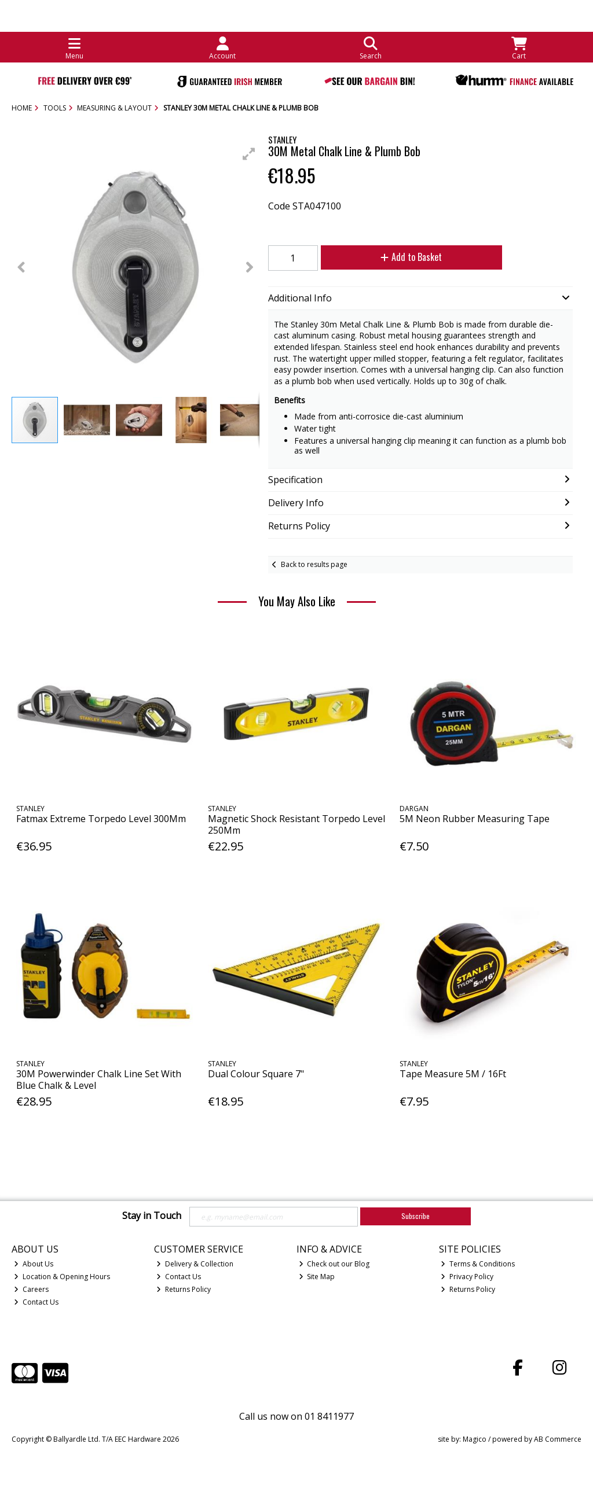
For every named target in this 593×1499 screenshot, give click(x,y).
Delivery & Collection (194, 1264)
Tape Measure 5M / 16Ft (453, 1073)
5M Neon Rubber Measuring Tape (475, 818)
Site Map (317, 1276)
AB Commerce (557, 1439)
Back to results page (314, 564)
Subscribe (415, 1216)
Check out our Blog (334, 1264)
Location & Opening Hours (62, 1276)
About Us (33, 1264)
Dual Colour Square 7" (256, 1073)
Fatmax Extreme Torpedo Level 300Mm (101, 818)
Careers (31, 1289)
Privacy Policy (467, 1276)
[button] (249, 154)
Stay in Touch (151, 1216)
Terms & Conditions (478, 1264)
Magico (474, 1439)
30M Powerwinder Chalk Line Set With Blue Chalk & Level (98, 1079)
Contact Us (36, 1302)
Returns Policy (183, 1289)
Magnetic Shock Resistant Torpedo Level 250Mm (296, 824)
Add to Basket (411, 257)
